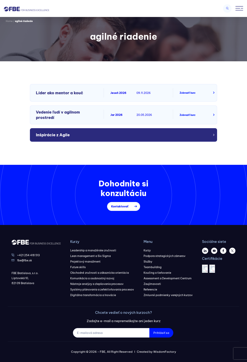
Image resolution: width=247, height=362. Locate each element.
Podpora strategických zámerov (164, 256)
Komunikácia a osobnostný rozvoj (92, 278)
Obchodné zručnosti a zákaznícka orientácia (99, 272)
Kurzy (147, 250)
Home (9, 21)
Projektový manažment (85, 261)
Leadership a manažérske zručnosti (93, 250)
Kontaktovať (119, 206)
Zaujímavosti (152, 284)
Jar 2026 (116, 115)
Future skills (78, 267)
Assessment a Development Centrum (168, 278)
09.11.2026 (143, 93)
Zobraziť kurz (187, 92)
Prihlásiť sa (161, 333)
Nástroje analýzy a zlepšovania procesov (97, 284)
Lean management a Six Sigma (90, 256)
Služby (148, 261)
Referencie (150, 289)
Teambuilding (153, 267)
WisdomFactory (164, 352)
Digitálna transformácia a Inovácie (93, 295)
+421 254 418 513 (28, 255)
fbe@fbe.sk (24, 260)
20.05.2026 (144, 115)
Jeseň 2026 (118, 93)
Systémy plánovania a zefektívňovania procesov (102, 289)
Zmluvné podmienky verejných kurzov (168, 295)
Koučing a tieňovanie (157, 272)
